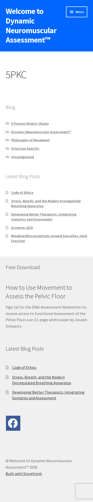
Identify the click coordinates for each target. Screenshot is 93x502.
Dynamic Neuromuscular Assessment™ (41, 132)
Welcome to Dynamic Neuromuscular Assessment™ (31, 25)
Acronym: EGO (22, 227)
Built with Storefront (24, 473)
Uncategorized (22, 157)
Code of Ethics (22, 192)
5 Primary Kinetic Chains (30, 123)
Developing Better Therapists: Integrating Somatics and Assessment (43, 216)
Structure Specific (25, 148)
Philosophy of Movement (30, 140)
